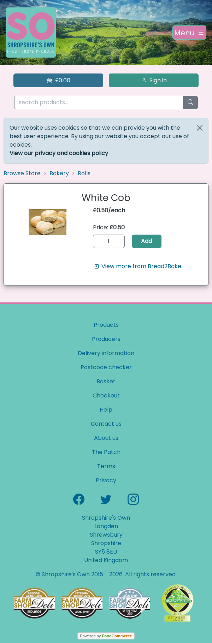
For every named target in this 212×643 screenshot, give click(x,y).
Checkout (106, 395)
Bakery (59, 173)
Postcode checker (106, 367)
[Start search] (190, 103)
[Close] (199, 128)
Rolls (84, 173)
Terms (106, 466)
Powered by (106, 636)
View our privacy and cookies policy (59, 153)
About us (106, 438)
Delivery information (106, 353)
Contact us (106, 424)
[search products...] (98, 103)
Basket (106, 381)
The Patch (106, 452)
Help (106, 410)
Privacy (106, 480)
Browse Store (22, 173)
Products (106, 325)
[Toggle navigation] (189, 32)
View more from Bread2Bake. (137, 266)
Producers (106, 339)
